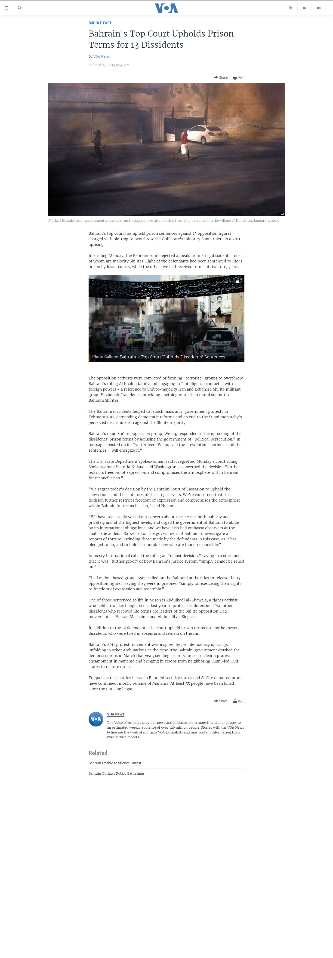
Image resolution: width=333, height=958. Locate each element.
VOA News (101, 56)
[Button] (221, 77)
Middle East (100, 23)
